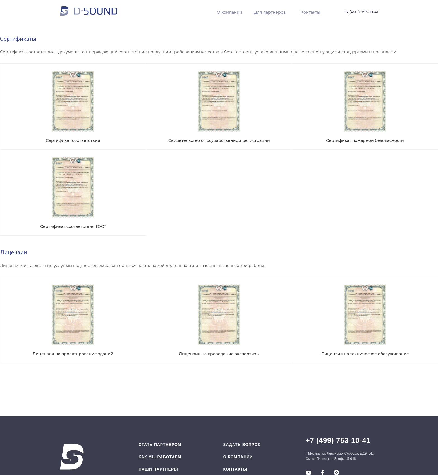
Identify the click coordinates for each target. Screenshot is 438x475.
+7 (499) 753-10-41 (338, 440)
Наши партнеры (158, 469)
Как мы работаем (159, 457)
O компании (238, 457)
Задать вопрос (242, 444)
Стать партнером (159, 444)
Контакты (235, 469)
